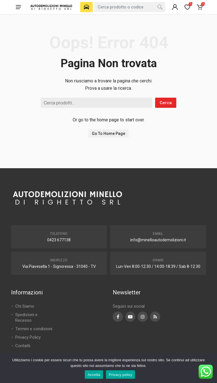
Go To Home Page (108, 133)
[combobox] (129, 7)
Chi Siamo (24, 306)
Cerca (166, 102)
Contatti (22, 345)
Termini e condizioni (33, 328)
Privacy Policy (28, 337)
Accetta (94, 375)
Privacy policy (120, 375)
